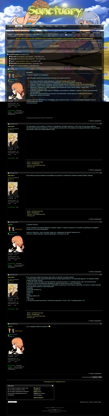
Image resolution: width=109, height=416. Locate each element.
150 (15, 154)
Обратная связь (84, 402)
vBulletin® (55, 409)
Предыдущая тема (49, 381)
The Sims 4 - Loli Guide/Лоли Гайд (36, 165)
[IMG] (35, 391)
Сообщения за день (12, 28)
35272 (15, 106)
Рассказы (49, 26)
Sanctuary (28, 34)
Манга (41, 26)
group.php (79, 82)
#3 (100, 173)
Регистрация (96, 32)
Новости (11, 26)
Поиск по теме (89, 48)
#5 (100, 274)
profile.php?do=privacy (85, 93)
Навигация (34, 28)
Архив (95, 402)
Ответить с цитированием (94, 120)
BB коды (36, 388)
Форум (19, 26)
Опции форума (26, 28)
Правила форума (38, 397)
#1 (100, 69)
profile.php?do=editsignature (85, 84)
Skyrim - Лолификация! (33, 163)
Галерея (26, 26)
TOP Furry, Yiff (30, 167)
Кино (64, 26)
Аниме (34, 26)
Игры (56, 26)
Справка (20, 28)
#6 (100, 323)
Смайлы (36, 390)
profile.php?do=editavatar (68, 84)
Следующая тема (60, 381)
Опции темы (80, 48)
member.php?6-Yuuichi (68, 81)
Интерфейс (56, 46)
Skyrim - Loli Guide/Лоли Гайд (35, 162)
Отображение (97, 48)
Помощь (88, 32)
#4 (100, 222)
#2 (100, 123)
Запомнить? (69, 34)
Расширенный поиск (97, 28)
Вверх (100, 377)
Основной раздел (19, 34)
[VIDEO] (36, 393)
